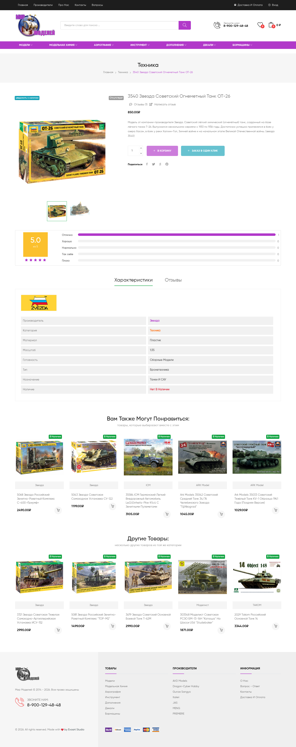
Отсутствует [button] (116, 98)
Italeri (176, 697)
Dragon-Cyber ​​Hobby (186, 686)
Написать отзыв (162, 104)
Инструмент (140, 45)
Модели (25, 45)
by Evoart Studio (74, 729)
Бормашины (242, 45)
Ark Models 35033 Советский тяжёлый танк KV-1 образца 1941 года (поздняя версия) (256, 498)
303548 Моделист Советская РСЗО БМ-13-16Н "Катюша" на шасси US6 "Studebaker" (200, 618)
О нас (244, 681)
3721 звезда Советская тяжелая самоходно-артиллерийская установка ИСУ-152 (38, 618)
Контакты (80, 5)
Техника (123, 72)
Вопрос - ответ (250, 686)
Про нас (63, 5)
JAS (175, 702)
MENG (176, 708)
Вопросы (97, 5)
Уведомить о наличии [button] (27, 98)
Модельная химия (63, 45)
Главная (23, 5)
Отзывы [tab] (173, 280)
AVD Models (180, 681)
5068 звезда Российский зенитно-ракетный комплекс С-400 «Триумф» (36, 498)
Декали (209, 45)
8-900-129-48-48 (236, 26)
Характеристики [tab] (133, 280)
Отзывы (138, 104)
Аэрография (104, 45)
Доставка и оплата (248, 5)
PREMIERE (178, 713)
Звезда (155, 320)
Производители (43, 5)
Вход (273, 5)
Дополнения (176, 45)
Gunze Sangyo (182, 692)
